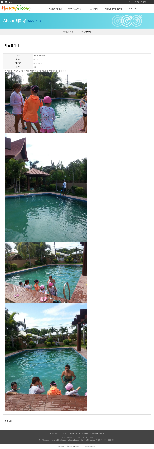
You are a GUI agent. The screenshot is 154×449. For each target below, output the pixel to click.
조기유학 (94, 8)
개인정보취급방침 (82, 433)
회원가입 (144, 2)
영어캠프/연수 (74, 8)
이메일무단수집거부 (97, 433)
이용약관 (71, 433)
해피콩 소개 (68, 31)
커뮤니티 (132, 8)
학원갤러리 (86, 31)
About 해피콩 (55, 8)
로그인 (137, 2)
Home (131, 2)
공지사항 (63, 433)
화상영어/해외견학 (113, 8)
